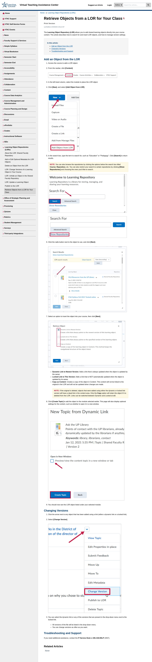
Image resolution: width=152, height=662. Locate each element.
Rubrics (7, 217)
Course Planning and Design (15, 109)
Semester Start (10, 57)
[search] (134, 5)
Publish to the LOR (12, 186)
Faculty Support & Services (15, 41)
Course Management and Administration (14, 102)
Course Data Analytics (13, 95)
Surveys (7, 228)
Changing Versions (58, 49)
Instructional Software (13, 136)
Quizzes (7, 211)
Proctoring (8, 206)
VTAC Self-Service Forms (15, 24)
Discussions (9, 114)
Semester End (10, 62)
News (6, 35)
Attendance (8, 79)
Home (7, 13)
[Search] (148, 5)
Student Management (12, 222)
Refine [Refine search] (118, 5)
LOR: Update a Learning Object (16, 182)
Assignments (9, 73)
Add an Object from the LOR (62, 46)
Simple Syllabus (10, 46)
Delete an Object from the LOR (16, 166)
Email (6, 120)
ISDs (6, 142)
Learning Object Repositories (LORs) (16, 148)
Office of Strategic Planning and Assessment (17, 199)
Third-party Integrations (13, 233)
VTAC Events (10, 30)
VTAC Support (10, 19)
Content (7, 90)
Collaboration (9, 84)
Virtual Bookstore (11, 52)
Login (109, 5)
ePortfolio (8, 125)
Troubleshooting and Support (62, 51)
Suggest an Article (95, 5)
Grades (7, 131)
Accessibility (9, 68)
